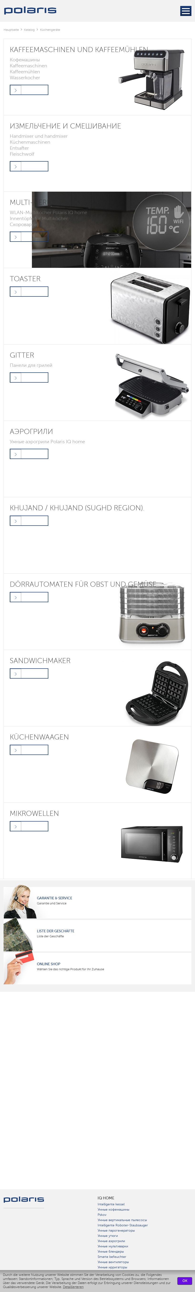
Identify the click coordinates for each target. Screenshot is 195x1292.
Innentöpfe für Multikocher (39, 218)
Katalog (29, 29)
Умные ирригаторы (112, 1267)
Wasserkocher (25, 77)
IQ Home (106, 1198)
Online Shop (48, 964)
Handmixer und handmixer (39, 136)
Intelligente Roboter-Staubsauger (123, 1225)
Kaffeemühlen (25, 71)
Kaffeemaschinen (28, 66)
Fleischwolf (22, 154)
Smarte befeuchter (112, 1257)
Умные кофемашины (113, 1210)
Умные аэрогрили (111, 1241)
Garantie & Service (54, 898)
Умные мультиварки (113, 1246)
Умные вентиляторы (113, 1262)
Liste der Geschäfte (55, 931)
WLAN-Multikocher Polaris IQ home (48, 212)
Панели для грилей (31, 365)
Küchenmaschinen (30, 142)
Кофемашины (25, 60)
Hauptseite (11, 29)
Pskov (102, 1215)
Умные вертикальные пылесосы (122, 1220)
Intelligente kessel (111, 1204)
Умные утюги (108, 1236)
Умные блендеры (111, 1252)
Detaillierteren (73, 1287)
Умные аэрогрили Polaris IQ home (47, 441)
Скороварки (23, 224)
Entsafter (19, 148)
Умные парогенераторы (116, 1231)
